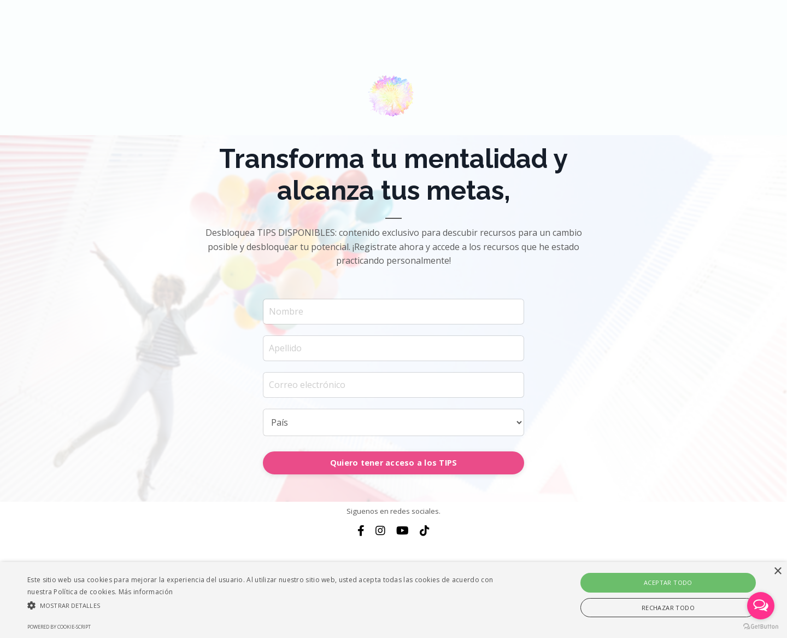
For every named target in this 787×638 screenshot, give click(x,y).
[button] (265, 605)
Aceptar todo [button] (668, 582)
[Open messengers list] (760, 605)
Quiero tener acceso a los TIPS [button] (393, 462)
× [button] (777, 571)
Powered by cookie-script (59, 626)
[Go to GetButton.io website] (760, 626)
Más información (146, 591)
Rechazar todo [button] (668, 608)
